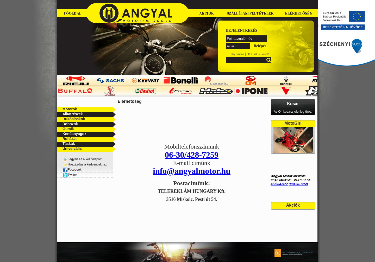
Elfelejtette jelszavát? (258, 54)
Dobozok (70, 124)
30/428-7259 (298, 184)
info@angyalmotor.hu (191, 171)
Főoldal (73, 13)
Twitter (72, 175)
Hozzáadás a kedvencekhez (87, 164)
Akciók (206, 13)
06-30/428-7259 (191, 154)
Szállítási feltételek (250, 13)
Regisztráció (237, 54)
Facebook (72, 169)
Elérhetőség (298, 13)
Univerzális (72, 148)
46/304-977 (279, 184)
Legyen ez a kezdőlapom (85, 159)
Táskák (69, 144)
